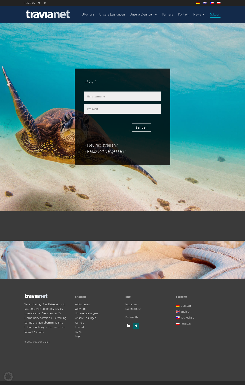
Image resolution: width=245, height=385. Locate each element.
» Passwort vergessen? (105, 151)
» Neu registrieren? (101, 145)
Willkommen (82, 304)
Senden (142, 127)
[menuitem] (198, 4)
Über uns (88, 14)
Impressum (132, 304)
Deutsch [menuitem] (186, 305)
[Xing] (39, 3)
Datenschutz (132, 309)
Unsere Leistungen (112, 14)
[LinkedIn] (44, 2)
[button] (8, 376)
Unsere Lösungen (142, 14)
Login (78, 336)
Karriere (167, 14)
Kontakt (183, 14)
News (197, 14)
